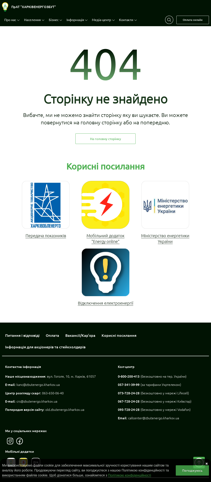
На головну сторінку (105, 139)
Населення (32, 20)
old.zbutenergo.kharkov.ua (64, 409)
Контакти (126, 20)
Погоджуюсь (192, 470)
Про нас (10, 20)
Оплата (52, 335)
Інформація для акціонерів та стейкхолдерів (45, 347)
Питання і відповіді (22, 335)
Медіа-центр (101, 20)
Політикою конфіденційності (129, 475)
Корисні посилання (119, 335)
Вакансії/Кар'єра (80, 335)
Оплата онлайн (193, 19)
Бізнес (54, 20)
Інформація (75, 20)
